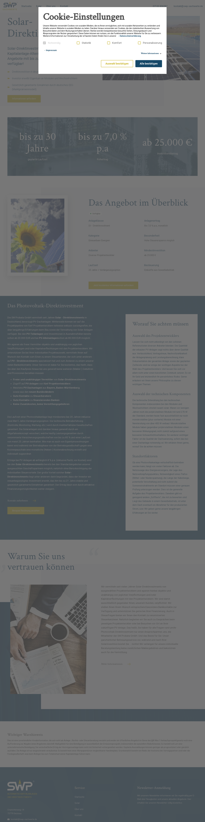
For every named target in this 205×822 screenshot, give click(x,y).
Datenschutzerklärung (130, 36)
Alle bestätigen (149, 63)
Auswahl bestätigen (117, 63)
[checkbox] (44, 42)
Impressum (51, 50)
